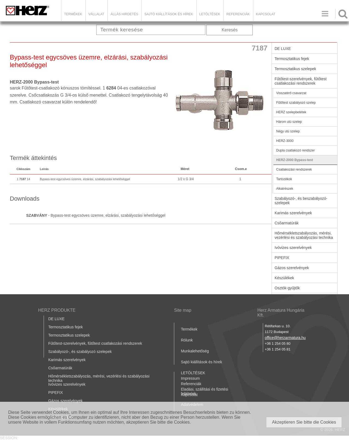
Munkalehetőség (195, 351)
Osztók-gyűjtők (287, 288)
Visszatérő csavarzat (291, 93)
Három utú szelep (289, 122)
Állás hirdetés (124, 14)
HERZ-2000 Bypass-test (294, 160)
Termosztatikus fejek (292, 59)
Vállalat (96, 14)
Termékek (73, 14)
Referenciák (237, 14)
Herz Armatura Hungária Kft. (281, 312)
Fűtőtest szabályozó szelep (296, 103)
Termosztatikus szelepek (295, 69)
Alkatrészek (284, 189)
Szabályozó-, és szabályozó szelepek (80, 351)
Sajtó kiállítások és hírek (169, 14)
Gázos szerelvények (292, 268)
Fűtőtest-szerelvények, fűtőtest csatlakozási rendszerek (301, 81)
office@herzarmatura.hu (285, 337)
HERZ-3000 (284, 141)
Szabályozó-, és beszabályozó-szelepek (301, 200)
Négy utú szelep (288, 131)
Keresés (230, 30)
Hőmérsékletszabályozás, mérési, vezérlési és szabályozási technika (304, 235)
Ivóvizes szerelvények (293, 247)
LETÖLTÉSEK (209, 14)
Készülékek (284, 278)
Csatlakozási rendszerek (294, 169)
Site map (182, 310)
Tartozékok (284, 179)
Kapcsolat (265, 14)
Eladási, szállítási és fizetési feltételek (204, 391)
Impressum (190, 378)
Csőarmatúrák (287, 223)
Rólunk (187, 340)
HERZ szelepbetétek (291, 112)
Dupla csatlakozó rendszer (295, 150)
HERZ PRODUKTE (57, 310)
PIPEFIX (282, 257)
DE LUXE (283, 48)
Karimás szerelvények (293, 213)
